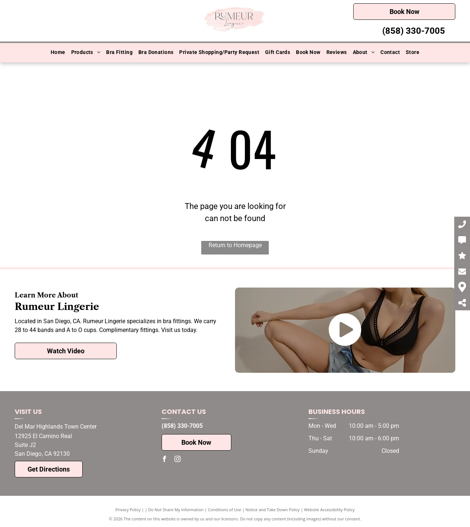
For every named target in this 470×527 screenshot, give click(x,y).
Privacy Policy (128, 509)
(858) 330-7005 (413, 31)
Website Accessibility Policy (329, 509)
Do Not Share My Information (176, 509)
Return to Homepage (235, 245)
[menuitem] (58, 53)
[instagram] (177, 460)
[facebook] (164, 460)
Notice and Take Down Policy (273, 509)
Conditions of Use (224, 509)
